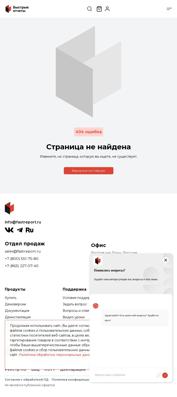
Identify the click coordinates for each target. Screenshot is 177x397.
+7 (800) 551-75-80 (21, 258)
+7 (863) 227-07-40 (21, 266)
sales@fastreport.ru (23, 251)
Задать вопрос (75, 304)
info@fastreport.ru (23, 222)
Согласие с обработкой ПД (26, 379)
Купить (10, 298)
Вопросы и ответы (78, 311)
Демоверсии (15, 304)
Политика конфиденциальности (78, 379)
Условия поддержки (80, 298)
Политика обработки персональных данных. (57, 355)
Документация (17, 311)
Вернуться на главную (88, 170)
